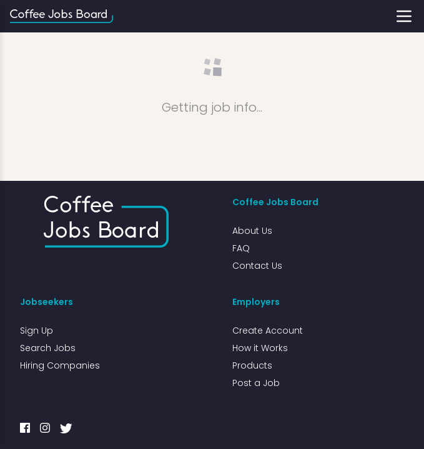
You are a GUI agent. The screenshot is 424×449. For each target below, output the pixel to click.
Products (252, 365)
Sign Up (36, 330)
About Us (252, 230)
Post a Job (256, 383)
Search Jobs (48, 348)
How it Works (260, 348)
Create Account (267, 330)
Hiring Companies (60, 365)
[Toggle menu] (404, 16)
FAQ (241, 248)
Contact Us (257, 265)
